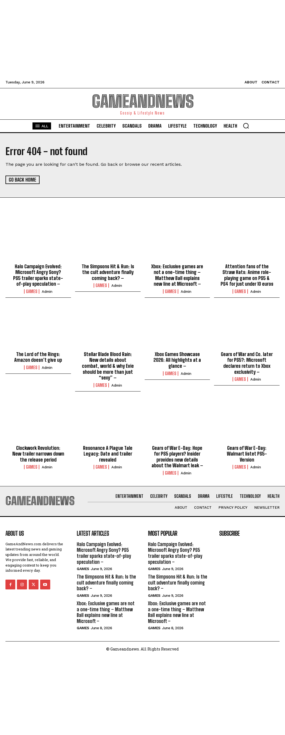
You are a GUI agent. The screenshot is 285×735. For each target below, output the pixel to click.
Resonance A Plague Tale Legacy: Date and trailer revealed (107, 453)
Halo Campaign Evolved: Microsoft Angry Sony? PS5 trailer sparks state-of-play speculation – (38, 275)
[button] (246, 125)
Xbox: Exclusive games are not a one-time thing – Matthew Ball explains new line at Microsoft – (177, 275)
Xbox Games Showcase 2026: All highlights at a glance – (177, 360)
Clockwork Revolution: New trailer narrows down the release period (38, 453)
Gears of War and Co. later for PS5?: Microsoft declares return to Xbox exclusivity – (247, 363)
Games (31, 291)
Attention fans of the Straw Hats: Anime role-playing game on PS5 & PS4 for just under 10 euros (247, 275)
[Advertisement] (142, 38)
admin (47, 292)
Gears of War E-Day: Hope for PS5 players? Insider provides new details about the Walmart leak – (177, 456)
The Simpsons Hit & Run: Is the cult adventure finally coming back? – (108, 272)
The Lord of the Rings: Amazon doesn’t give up (38, 357)
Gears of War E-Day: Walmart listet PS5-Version (247, 453)
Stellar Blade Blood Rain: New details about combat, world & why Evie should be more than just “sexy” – (108, 365)
